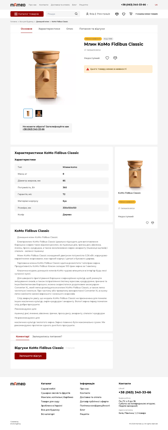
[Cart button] (131, 14)
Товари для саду (50, 401)
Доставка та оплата (90, 397)
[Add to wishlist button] (107, 58)
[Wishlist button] (124, 14)
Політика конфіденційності (95, 405)
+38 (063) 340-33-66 (133, 4)
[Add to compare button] (115, 58)
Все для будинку (27, 22)
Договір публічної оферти (94, 401)
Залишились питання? (47, 336)
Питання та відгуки (92, 28)
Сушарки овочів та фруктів (55, 393)
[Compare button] (117, 14)
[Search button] (76, 14)
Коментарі (22, 336)
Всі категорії (48, 414)
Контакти (85, 393)
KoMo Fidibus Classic (129, 193)
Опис (69, 28)
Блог (82, 410)
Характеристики (49, 28)
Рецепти (84, 414)
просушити (33, 304)
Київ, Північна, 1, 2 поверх (132, 413)
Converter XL (21, 287)
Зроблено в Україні (51, 405)
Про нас (84, 389)
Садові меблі (48, 389)
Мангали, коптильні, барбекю (57, 397)
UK (156, 5)
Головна (13, 22)
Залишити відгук (94, 50)
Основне (26, 28)
